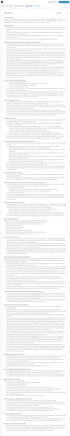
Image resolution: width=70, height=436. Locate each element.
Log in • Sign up (64, 2)
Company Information (19, 5)
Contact (11, 5)
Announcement (4, 5)
